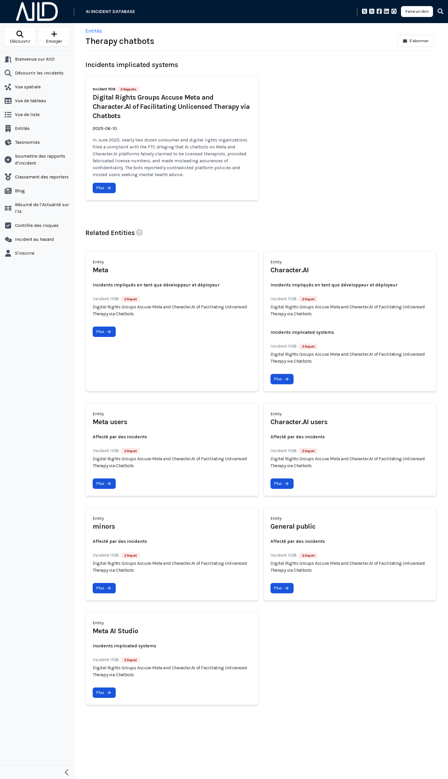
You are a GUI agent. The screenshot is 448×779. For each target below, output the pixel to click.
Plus (103, 187)
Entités (93, 31)
